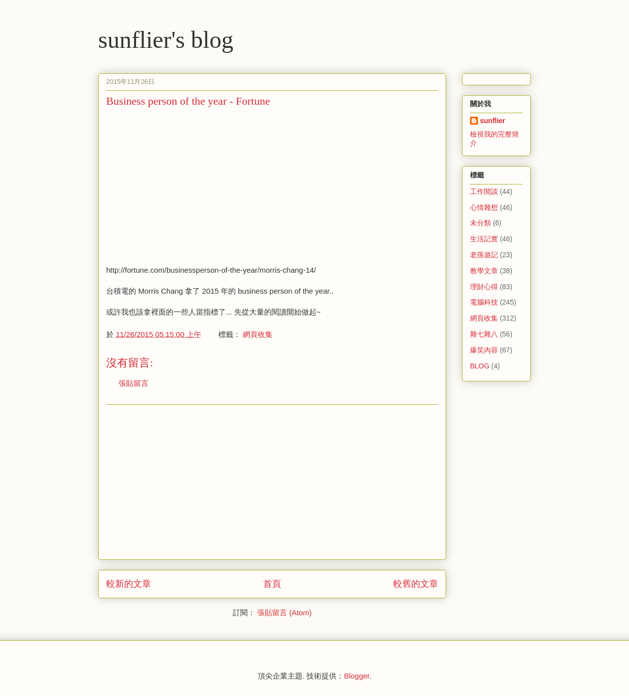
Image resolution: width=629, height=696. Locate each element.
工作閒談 (484, 191)
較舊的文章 (415, 584)
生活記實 (484, 239)
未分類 (480, 223)
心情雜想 (484, 207)
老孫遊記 (484, 255)
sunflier (492, 121)
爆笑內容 (484, 350)
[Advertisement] (190, 185)
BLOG (479, 366)
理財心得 (484, 287)
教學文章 (484, 271)
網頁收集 (258, 334)
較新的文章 (128, 584)
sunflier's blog (165, 39)
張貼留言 (134, 383)
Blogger (356, 676)
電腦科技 (484, 302)
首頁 (272, 584)
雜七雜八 (484, 334)
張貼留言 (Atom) (284, 612)
